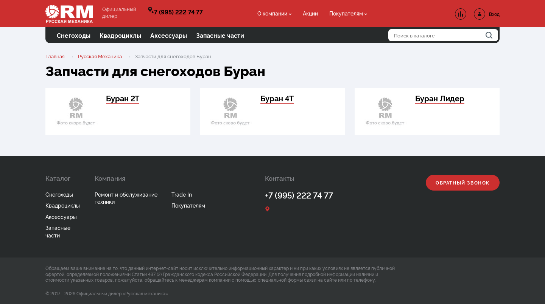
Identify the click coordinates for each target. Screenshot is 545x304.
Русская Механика (100, 56)
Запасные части (57, 231)
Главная (55, 56)
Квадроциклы (62, 205)
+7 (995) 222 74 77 (177, 12)
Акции (310, 13)
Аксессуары (61, 216)
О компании (272, 13)
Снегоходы (59, 194)
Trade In (181, 194)
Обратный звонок (463, 182)
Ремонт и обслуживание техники (126, 198)
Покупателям (346, 13)
